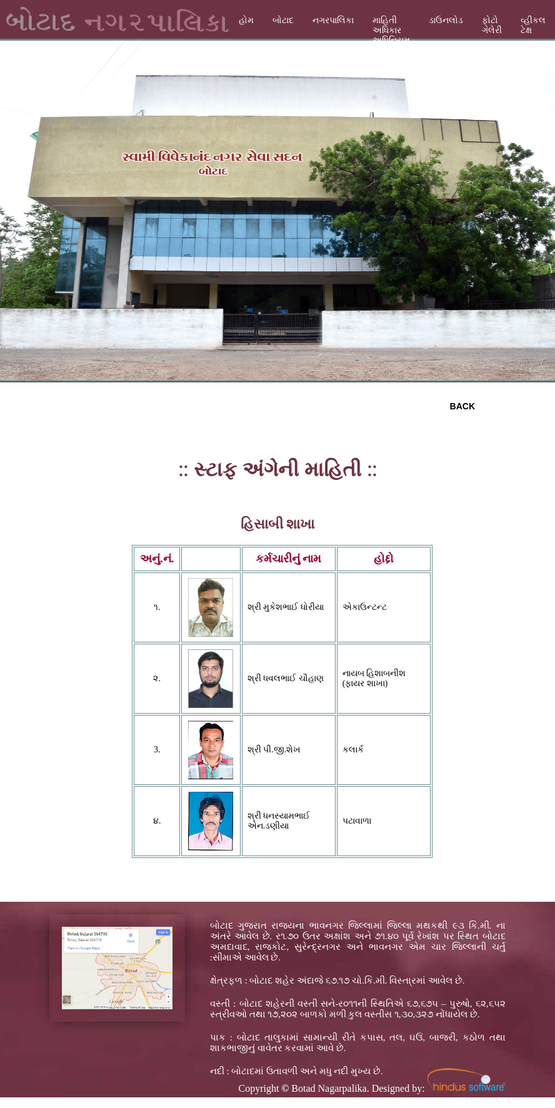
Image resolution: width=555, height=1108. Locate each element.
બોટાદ (283, 20)
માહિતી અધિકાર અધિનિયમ (391, 30)
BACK (462, 406)
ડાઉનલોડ (446, 20)
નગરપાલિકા (333, 20)
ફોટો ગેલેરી (492, 25)
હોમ (246, 20)
